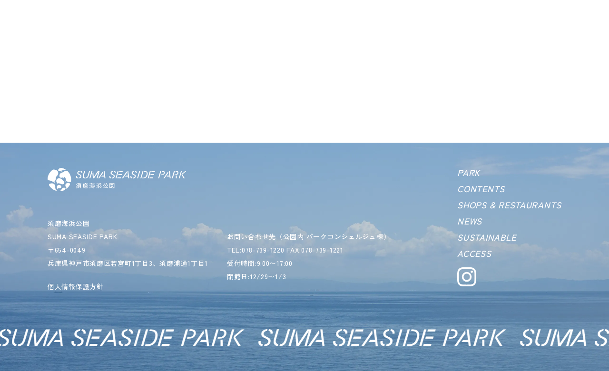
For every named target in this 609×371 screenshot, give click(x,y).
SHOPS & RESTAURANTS (509, 204)
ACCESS (474, 253)
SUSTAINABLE (486, 237)
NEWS (469, 221)
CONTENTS (481, 188)
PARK (468, 172)
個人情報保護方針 (76, 286)
